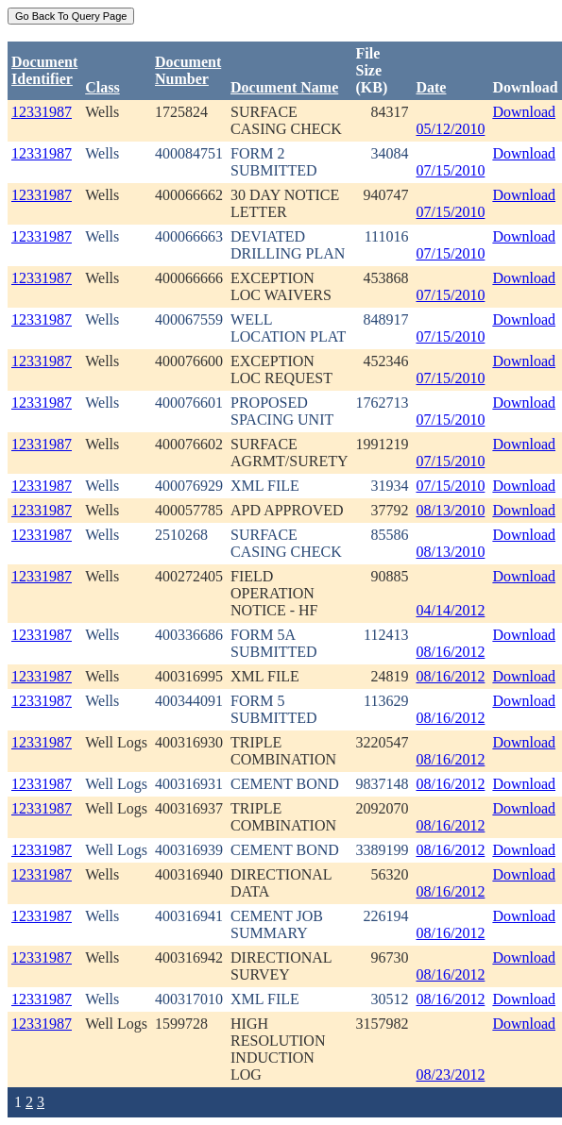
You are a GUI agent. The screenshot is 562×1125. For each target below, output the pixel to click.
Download (523, 112)
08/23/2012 (450, 1074)
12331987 (41, 112)
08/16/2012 (450, 652)
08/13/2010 (450, 510)
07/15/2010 (450, 170)
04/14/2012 (450, 610)
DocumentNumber (188, 70)
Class (102, 87)
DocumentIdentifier (44, 70)
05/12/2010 (450, 129)
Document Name (284, 87)
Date (431, 87)
